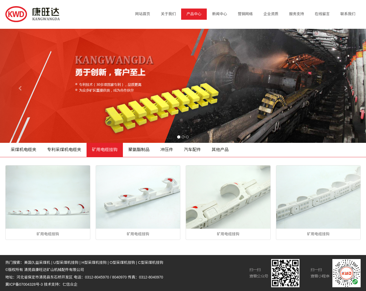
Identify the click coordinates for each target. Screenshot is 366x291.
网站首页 (142, 14)
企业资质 (270, 14)
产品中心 (193, 14)
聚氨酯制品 (139, 149)
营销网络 (245, 14)
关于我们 (168, 14)
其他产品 (220, 149)
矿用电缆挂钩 (105, 149)
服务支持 (296, 14)
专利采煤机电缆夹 (64, 149)
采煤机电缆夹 (23, 149)
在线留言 (322, 14)
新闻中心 (219, 14)
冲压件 (166, 149)
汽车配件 (192, 149)
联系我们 (347, 14)
